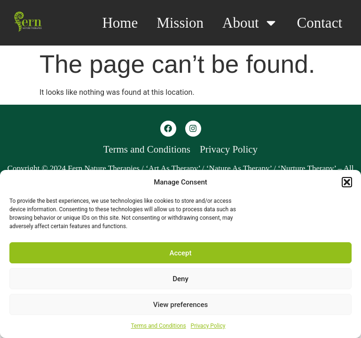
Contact (319, 23)
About (250, 23)
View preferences (180, 304)
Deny (180, 279)
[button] (347, 182)
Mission (180, 23)
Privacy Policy (208, 326)
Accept (180, 253)
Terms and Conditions (158, 326)
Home (120, 23)
